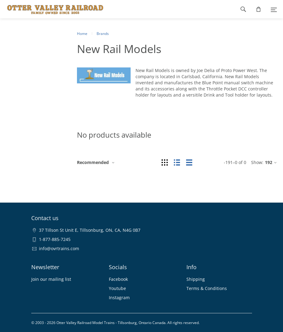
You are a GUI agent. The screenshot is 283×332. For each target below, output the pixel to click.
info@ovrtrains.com (59, 248)
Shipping (195, 279)
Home (82, 33)
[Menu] (273, 9)
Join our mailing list (51, 279)
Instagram (119, 297)
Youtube (117, 288)
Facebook (118, 279)
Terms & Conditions (206, 288)
